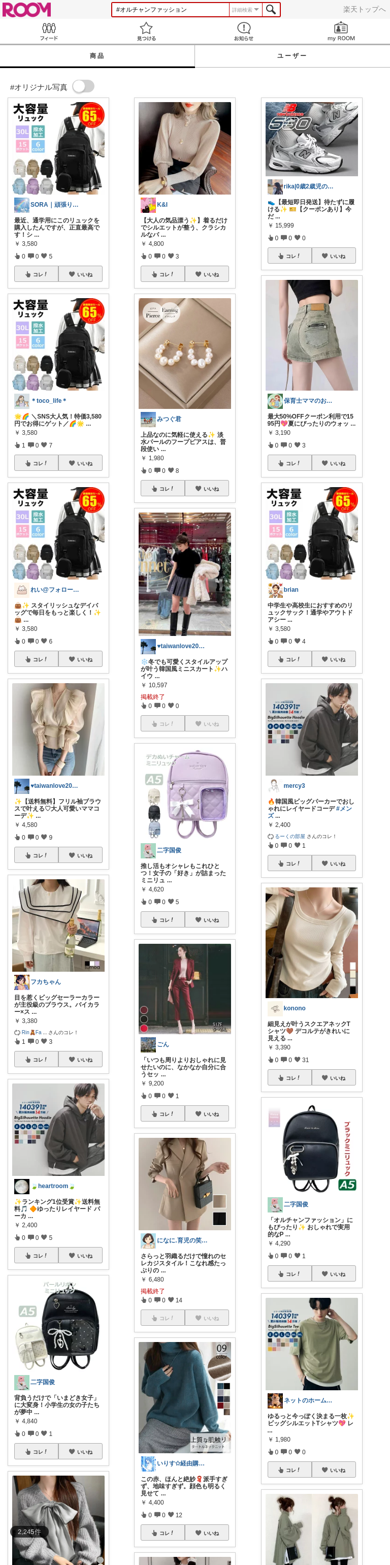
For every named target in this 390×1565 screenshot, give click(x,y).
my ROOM (341, 31)
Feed (49, 31)
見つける (146, 31)
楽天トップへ (364, 9)
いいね (84, 274)
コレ (40, 274)
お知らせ (243, 31)
